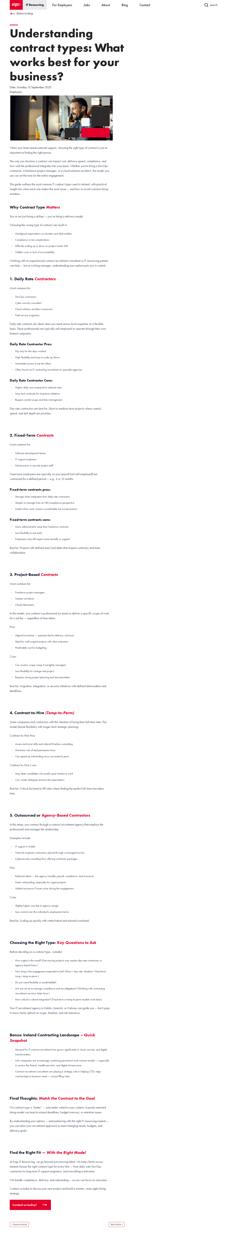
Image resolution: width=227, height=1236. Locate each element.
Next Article (116, 1224)
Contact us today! (24, 1205)
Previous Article (20, 1224)
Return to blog (21, 13)
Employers (16, 92)
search (210, 5)
